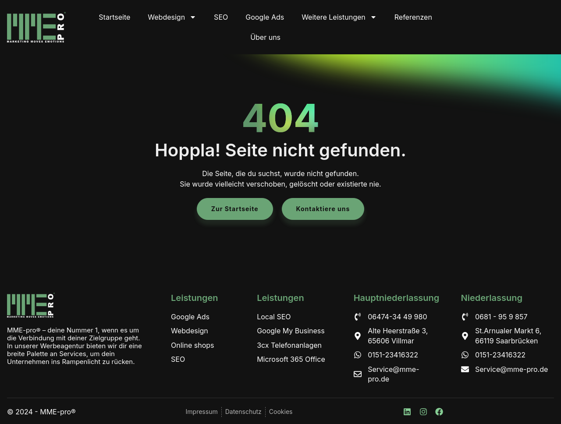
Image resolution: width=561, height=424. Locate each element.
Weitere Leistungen (339, 17)
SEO (221, 17)
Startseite (114, 17)
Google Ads (264, 17)
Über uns (265, 37)
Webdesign (172, 17)
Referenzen (413, 17)
